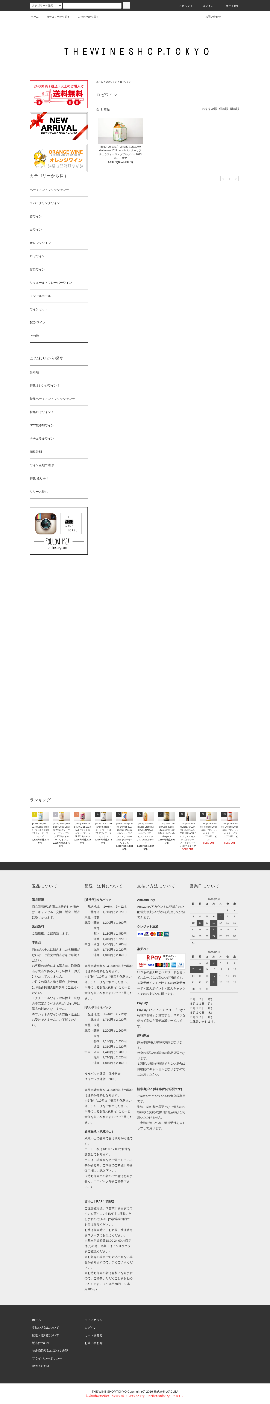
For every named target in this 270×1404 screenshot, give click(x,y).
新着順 (234, 108)
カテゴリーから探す (55, 16)
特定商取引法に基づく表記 (50, 1350)
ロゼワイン (125, 82)
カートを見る (94, 1335)
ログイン (205, 5)
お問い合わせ (210, 16)
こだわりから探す (86, 16)
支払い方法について (45, 1327)
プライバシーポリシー (47, 1358)
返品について (41, 1343)
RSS (35, 1366)
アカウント (183, 5)
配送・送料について (45, 1335)
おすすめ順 (209, 108)
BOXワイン (111, 82)
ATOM (45, 1366)
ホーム (35, 16)
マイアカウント (95, 1320)
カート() (229, 5)
